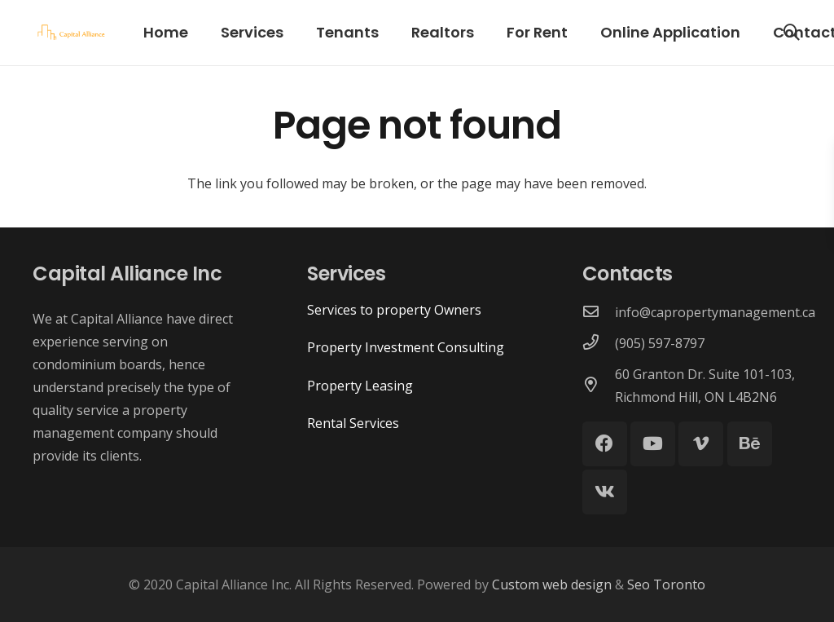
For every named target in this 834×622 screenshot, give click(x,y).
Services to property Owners (394, 310)
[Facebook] (604, 443)
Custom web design (553, 584)
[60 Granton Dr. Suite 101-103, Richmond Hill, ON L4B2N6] (598, 385)
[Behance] (749, 443)
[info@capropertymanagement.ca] (598, 312)
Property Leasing (360, 386)
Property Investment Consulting (405, 347)
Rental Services (353, 423)
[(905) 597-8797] (598, 343)
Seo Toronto (664, 584)
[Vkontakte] (604, 492)
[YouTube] (652, 443)
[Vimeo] (700, 443)
